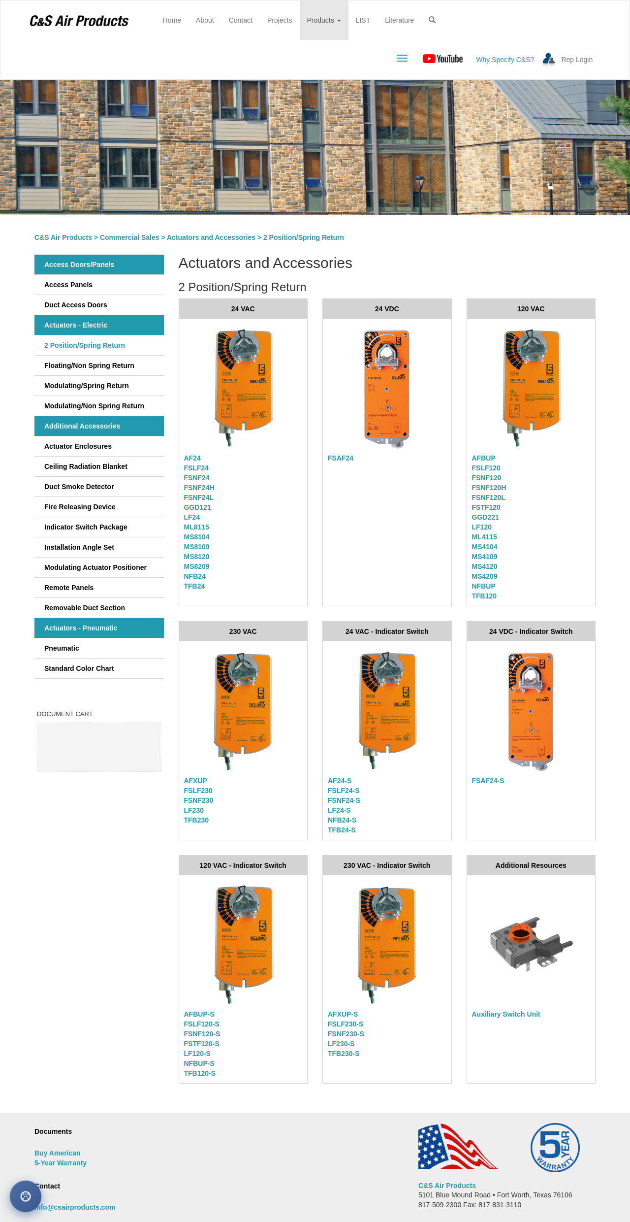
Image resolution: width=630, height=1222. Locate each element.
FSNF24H (199, 488)
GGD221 (485, 517)
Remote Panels (69, 588)
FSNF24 (197, 478)
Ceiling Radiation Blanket (85, 466)
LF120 (482, 527)
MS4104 (485, 547)
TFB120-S (200, 1073)
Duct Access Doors (75, 305)
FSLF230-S (345, 1024)
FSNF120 (487, 478)
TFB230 (196, 820)
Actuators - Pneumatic (81, 628)
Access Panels (68, 285)
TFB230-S (344, 1053)
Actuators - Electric (75, 325)
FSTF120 (486, 507)
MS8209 (197, 566)
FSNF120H (489, 488)
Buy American (57, 1153)
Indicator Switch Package (85, 527)
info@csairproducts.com (75, 1207)
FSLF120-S (202, 1024)
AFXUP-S (343, 1014)
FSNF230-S (346, 1034)
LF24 (192, 517)
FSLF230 (198, 790)
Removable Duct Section (84, 608)
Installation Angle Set (79, 547)
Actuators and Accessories (211, 237)
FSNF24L (199, 497)
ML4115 (484, 537)
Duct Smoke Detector (79, 487)
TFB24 (194, 586)
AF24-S (339, 781)
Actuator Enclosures (78, 446)
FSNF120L (488, 497)
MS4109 (485, 557)
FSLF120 (486, 468)
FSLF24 (196, 468)
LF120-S (197, 1053)
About (205, 20)
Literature (399, 20)
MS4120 (485, 566)
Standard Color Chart (79, 668)
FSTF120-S (202, 1044)
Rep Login (577, 60)
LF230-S (341, 1044)
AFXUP (195, 781)
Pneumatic (61, 648)
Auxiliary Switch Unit (506, 1014)
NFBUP (484, 586)
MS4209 (485, 576)
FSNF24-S (344, 800)
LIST (363, 20)
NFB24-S (342, 820)
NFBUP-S (199, 1063)
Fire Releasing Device (80, 507)
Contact (240, 20)
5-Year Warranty (60, 1163)
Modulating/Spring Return (86, 386)
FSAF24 (340, 458)
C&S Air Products (63, 237)
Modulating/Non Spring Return (94, 406)
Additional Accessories (82, 426)
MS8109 (197, 547)
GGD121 (197, 507)
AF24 (192, 458)
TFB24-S (342, 830)
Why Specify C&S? (505, 60)
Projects (279, 20)
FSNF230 (199, 800)
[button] (432, 20)
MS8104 (197, 537)
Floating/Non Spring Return (89, 365)
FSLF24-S (344, 790)
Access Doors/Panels (79, 264)
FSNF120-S (202, 1034)
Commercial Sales (129, 237)
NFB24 (195, 576)
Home (176, 19)
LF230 (194, 810)
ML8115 (196, 527)
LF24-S (339, 810)
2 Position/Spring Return (84, 345)
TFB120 (484, 596)
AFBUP (484, 458)
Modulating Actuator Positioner (95, 567)
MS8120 (197, 557)
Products (324, 20)
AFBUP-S (199, 1014)
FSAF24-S (488, 781)
